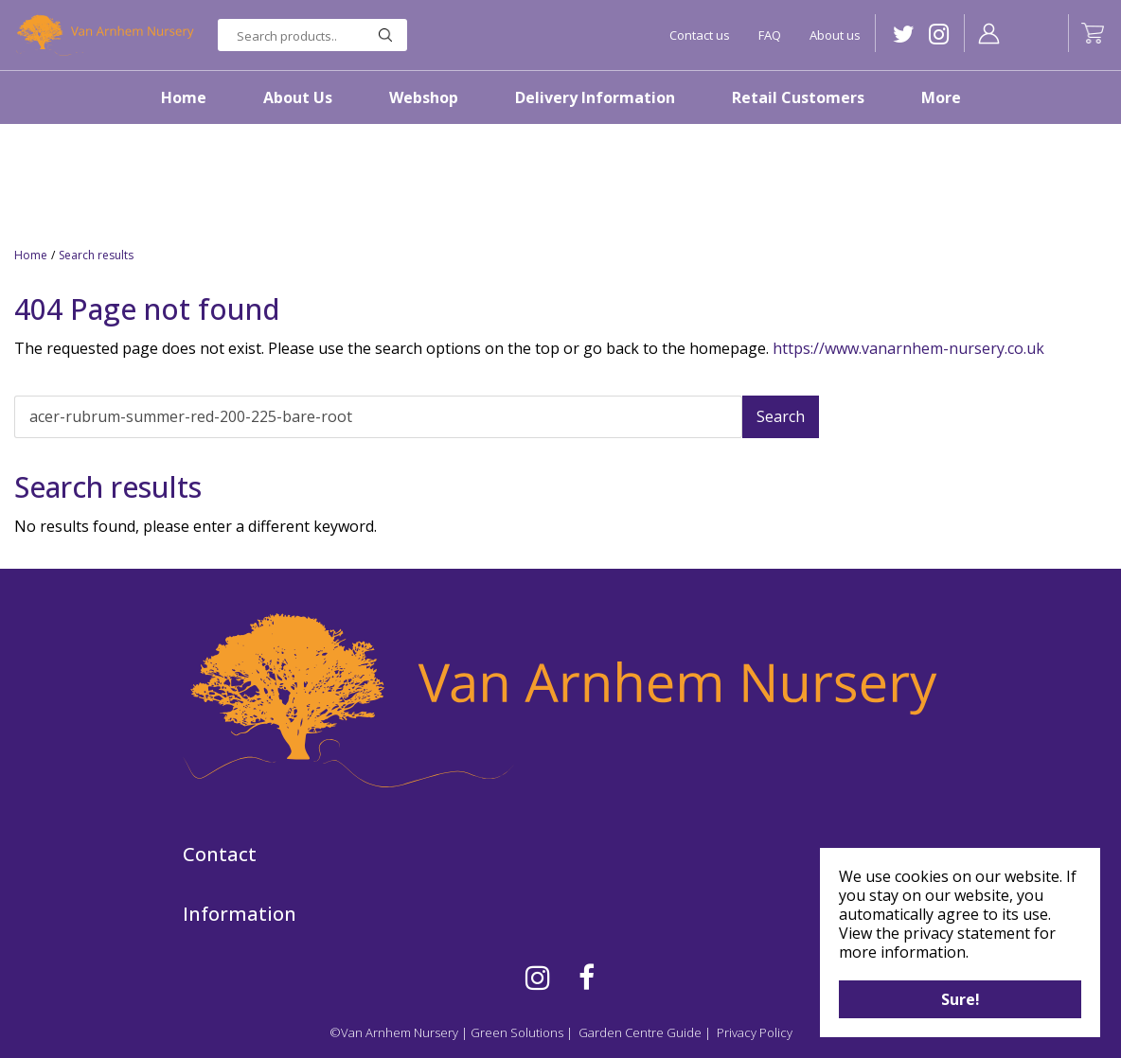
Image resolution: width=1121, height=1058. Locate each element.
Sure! (960, 999)
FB (586, 977)
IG (939, 34)
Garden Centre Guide (640, 1032)
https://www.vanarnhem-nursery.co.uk (908, 348)
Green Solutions (517, 1032)
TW (904, 34)
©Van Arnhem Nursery (393, 1032)
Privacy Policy (754, 1032)
